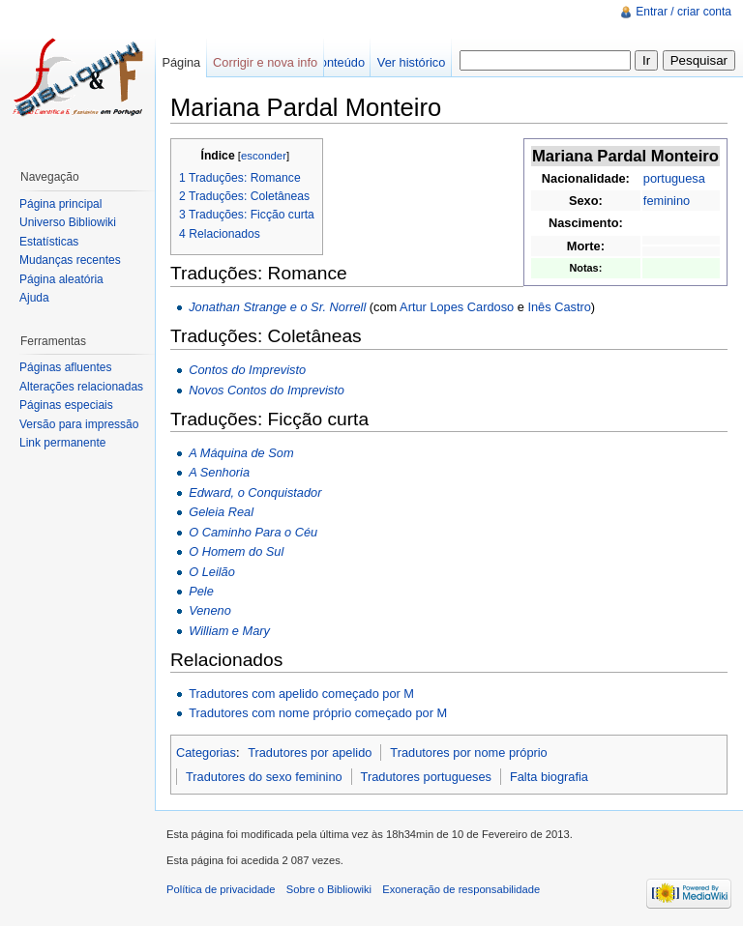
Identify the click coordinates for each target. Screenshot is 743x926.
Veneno (210, 610)
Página (181, 62)
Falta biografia (549, 776)
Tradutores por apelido (310, 752)
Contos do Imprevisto (247, 369)
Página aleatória (61, 279)
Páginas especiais (66, 405)
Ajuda (34, 297)
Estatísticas (48, 241)
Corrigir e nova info (265, 62)
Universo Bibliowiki (67, 222)
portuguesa (674, 178)
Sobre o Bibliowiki (329, 889)
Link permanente (62, 442)
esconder (263, 155)
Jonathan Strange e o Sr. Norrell (277, 307)
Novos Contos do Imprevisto (266, 390)
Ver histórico (411, 62)
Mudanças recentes (70, 260)
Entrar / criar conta (683, 11)
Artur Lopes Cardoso (457, 307)
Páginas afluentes (65, 367)
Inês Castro (558, 307)
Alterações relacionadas (81, 386)
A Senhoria (219, 472)
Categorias (206, 752)
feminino (666, 200)
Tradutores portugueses (426, 776)
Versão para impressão (78, 424)
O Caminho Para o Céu (253, 532)
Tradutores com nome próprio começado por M (318, 713)
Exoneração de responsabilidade (461, 889)
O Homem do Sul (236, 551)
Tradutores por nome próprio (468, 752)
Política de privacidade (221, 889)
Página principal (60, 204)
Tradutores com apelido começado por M (301, 693)
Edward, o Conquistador (255, 492)
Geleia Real (221, 512)
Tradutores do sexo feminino (264, 776)
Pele (201, 591)
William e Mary (229, 630)
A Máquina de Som (241, 453)
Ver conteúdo (328, 62)
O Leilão (212, 571)
